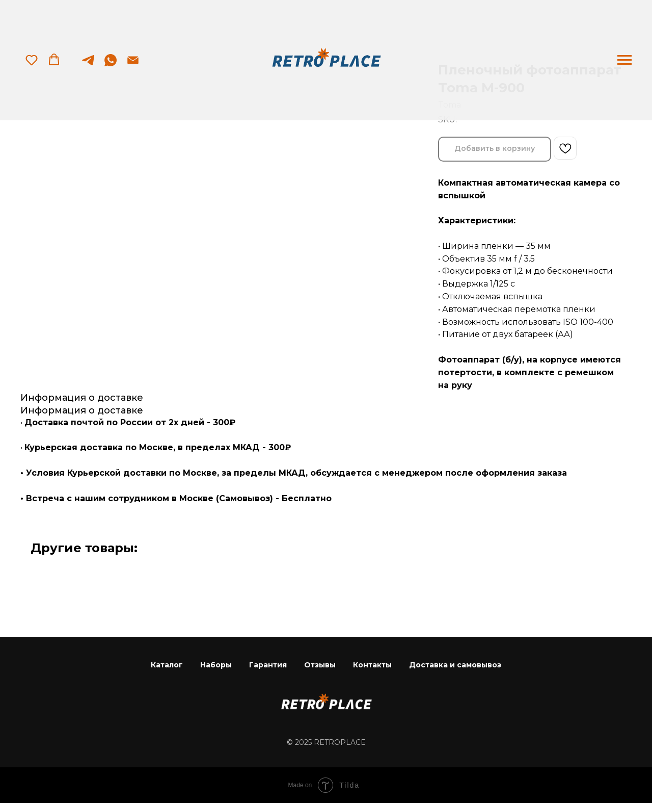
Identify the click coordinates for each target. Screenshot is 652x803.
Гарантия (268, 664)
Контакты (372, 664)
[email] (133, 65)
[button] (31, 60)
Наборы (216, 664)
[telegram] (88, 65)
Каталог (167, 664)
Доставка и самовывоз (455, 664)
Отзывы (320, 664)
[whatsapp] (110, 65)
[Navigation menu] (624, 60)
